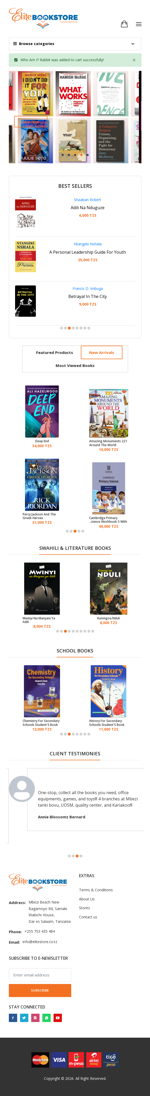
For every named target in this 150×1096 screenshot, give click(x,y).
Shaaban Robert (87, 199)
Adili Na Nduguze (88, 207)
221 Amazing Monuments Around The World (108, 443)
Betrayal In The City (87, 296)
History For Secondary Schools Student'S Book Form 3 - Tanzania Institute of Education (107, 723)
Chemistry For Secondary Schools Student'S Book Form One (41, 723)
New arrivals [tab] (101, 352)
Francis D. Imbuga (88, 288)
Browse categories (33, 43)
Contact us (88, 916)
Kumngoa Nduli (108, 618)
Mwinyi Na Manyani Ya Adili (39, 620)
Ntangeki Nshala (88, 243)
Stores (84, 907)
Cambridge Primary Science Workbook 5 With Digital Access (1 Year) (108, 520)
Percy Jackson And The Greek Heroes (39, 516)
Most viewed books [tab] (75, 365)
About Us (87, 898)
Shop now (33, 121)
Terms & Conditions (96, 889)
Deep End (42, 441)
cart (78, 59)
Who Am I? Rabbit (35, 59)
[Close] (134, 60)
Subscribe (40, 990)
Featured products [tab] (54, 352)
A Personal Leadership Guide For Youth (87, 252)
